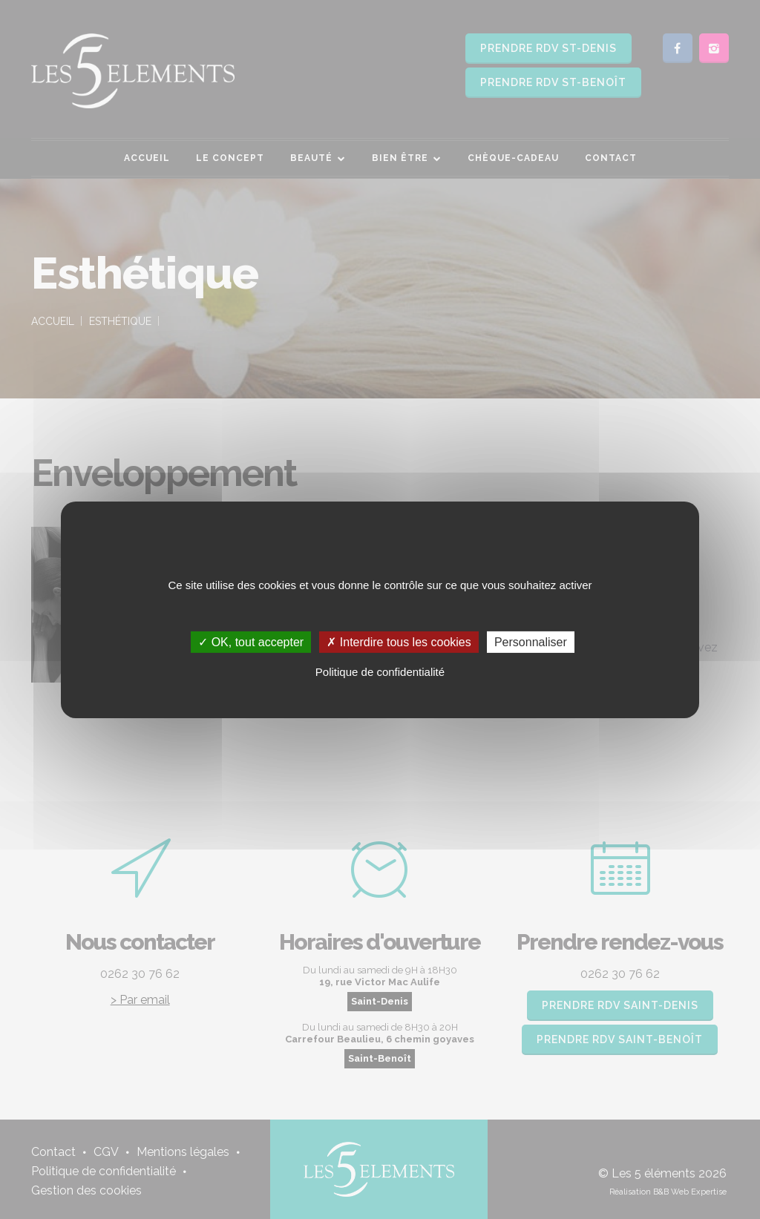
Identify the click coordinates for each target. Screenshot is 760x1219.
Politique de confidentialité (380, 672)
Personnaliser (530, 641)
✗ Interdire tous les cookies (399, 641)
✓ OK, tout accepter (251, 641)
